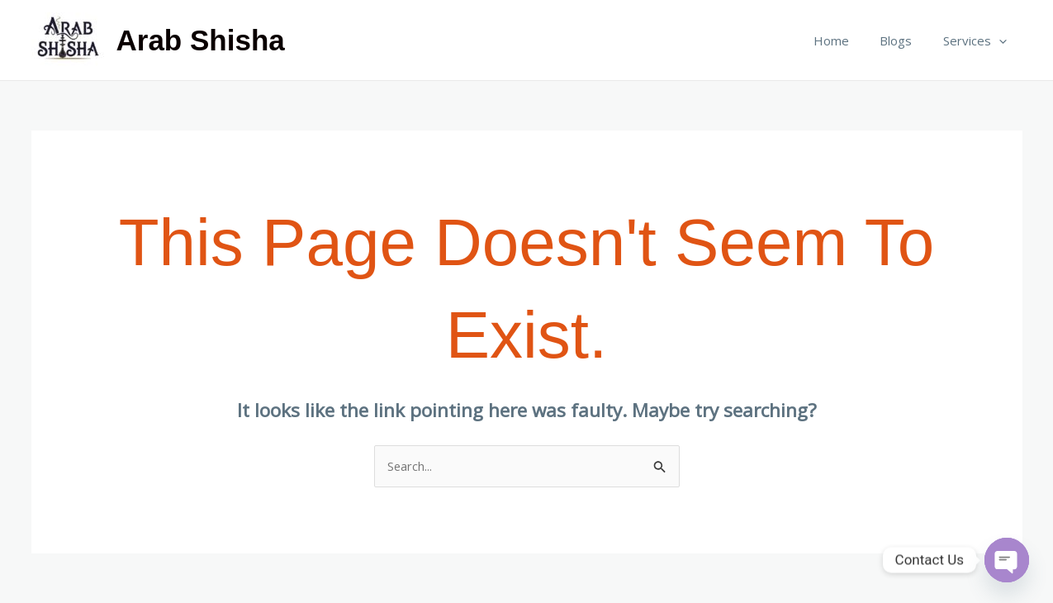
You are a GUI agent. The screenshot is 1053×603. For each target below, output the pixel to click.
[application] (1002, 40)
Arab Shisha (200, 40)
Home (847, 40)
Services (978, 40)
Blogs (905, 40)
